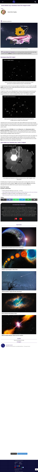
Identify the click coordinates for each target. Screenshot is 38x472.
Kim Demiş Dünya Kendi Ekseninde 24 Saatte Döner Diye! (12, 247)
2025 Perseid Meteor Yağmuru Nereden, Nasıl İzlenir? (12, 291)
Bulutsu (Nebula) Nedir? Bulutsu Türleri (9, 313)
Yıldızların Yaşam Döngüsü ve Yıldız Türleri (10, 269)
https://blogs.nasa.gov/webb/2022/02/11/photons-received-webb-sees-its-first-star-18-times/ (19, 192)
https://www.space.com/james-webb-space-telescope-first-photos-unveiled (16, 195)
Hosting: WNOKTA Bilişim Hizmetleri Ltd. (18, 469)
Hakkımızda (16, 463)
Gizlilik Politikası (20, 463)
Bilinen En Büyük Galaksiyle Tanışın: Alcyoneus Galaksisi (12, 335)
